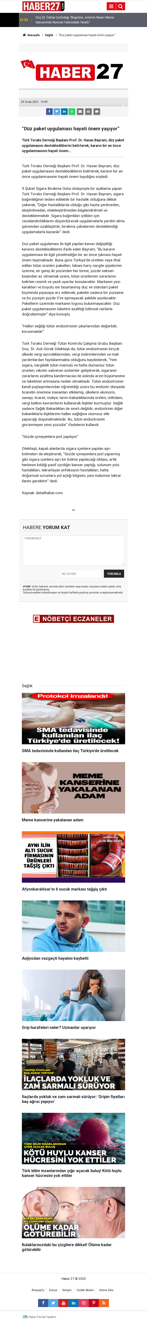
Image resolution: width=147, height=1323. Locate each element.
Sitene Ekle (106, 1290)
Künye (53, 1290)
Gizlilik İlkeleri (85, 1290)
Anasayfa (38, 1290)
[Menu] (111, 6)
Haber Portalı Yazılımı (42, 1317)
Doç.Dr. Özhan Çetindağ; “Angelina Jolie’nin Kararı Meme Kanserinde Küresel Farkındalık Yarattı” (75, 20)
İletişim (67, 1290)
